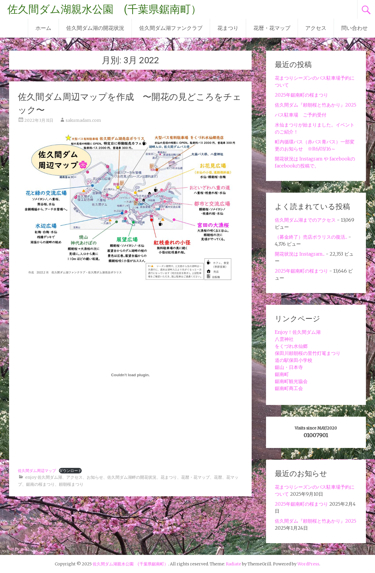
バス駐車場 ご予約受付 (300, 115)
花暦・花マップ (271, 28)
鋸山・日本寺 (289, 367)
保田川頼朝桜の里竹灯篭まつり (307, 353)
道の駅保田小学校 (293, 360)
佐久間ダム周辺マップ (37, 470)
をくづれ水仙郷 (291, 346)
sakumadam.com (83, 120)
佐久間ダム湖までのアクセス (305, 220)
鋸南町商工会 (289, 388)
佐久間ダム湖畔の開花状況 (131, 477)
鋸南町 (282, 374)
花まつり (227, 28)
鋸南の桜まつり (40, 484)
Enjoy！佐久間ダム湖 (298, 332)
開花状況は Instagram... (300, 254)
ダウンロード (70, 470)
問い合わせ (354, 28)
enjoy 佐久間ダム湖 (43, 477)
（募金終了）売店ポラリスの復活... (311, 237)
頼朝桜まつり (71, 484)
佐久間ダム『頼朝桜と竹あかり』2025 (315, 105)
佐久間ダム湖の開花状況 (95, 28)
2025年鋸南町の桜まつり (301, 95)
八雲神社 (284, 339)
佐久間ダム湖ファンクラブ (170, 28)
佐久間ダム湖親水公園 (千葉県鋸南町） (104, 9)
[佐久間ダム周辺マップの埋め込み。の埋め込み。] (130, 375)
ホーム (43, 28)
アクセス (315, 28)
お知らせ (95, 477)
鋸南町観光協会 (291, 381)
